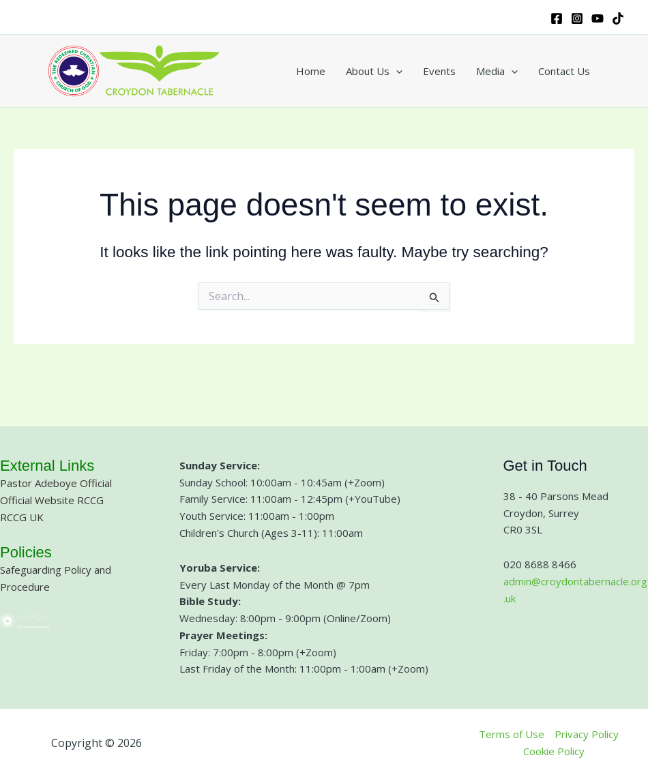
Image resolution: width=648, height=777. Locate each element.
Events (439, 71)
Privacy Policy (587, 734)
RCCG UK (22, 517)
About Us (374, 71)
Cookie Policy (554, 751)
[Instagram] (577, 18)
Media (497, 71)
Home (310, 71)
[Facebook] (556, 18)
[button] (395, 71)
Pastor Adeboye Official (56, 483)
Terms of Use (511, 734)
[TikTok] (618, 18)
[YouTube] (597, 18)
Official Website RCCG (52, 500)
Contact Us (564, 71)
